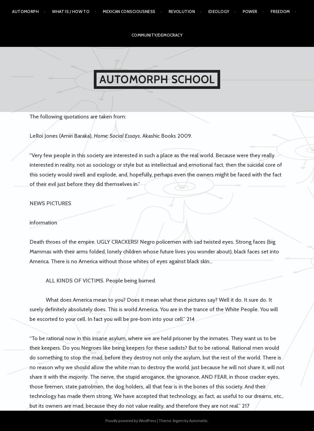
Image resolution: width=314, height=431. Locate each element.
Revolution (182, 11)
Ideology (218, 11)
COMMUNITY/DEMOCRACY (157, 35)
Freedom (280, 11)
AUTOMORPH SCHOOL (157, 79)
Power (250, 11)
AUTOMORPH (25, 11)
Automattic (198, 420)
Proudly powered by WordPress (130, 420)
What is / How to (70, 11)
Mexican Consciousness (129, 11)
